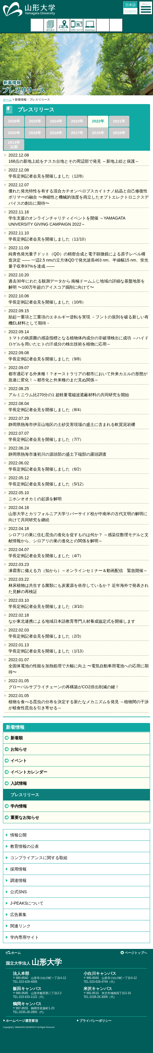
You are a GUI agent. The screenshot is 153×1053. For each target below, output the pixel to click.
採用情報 (18, 869)
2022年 (98, 121)
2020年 (14, 133)
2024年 (56, 121)
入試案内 (37, 25)
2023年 (77, 121)
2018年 (56, 133)
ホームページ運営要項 (22, 1020)
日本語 (130, 5)
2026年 (14, 121)
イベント (19, 760)
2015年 (119, 133)
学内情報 (19, 806)
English (130, 11)
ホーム (7, 99)
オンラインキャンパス (89, 25)
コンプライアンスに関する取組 (38, 857)
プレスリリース (25, 794)
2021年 (119, 121)
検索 (102, 25)
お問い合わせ (76, 25)
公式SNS (18, 891)
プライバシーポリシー (95, 1020)
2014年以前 (14, 144)
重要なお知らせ (25, 817)
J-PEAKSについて (27, 903)
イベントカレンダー (29, 772)
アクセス (63, 25)
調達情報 (18, 880)
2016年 (98, 133)
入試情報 (19, 783)
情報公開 (18, 835)
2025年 (35, 121)
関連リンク (20, 926)
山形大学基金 (116, 25)
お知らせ (19, 749)
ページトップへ (136, 952)
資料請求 (50, 25)
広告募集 (18, 914)
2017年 (77, 133)
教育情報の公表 (24, 846)
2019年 (35, 133)
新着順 (17, 738)
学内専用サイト (24, 937)
